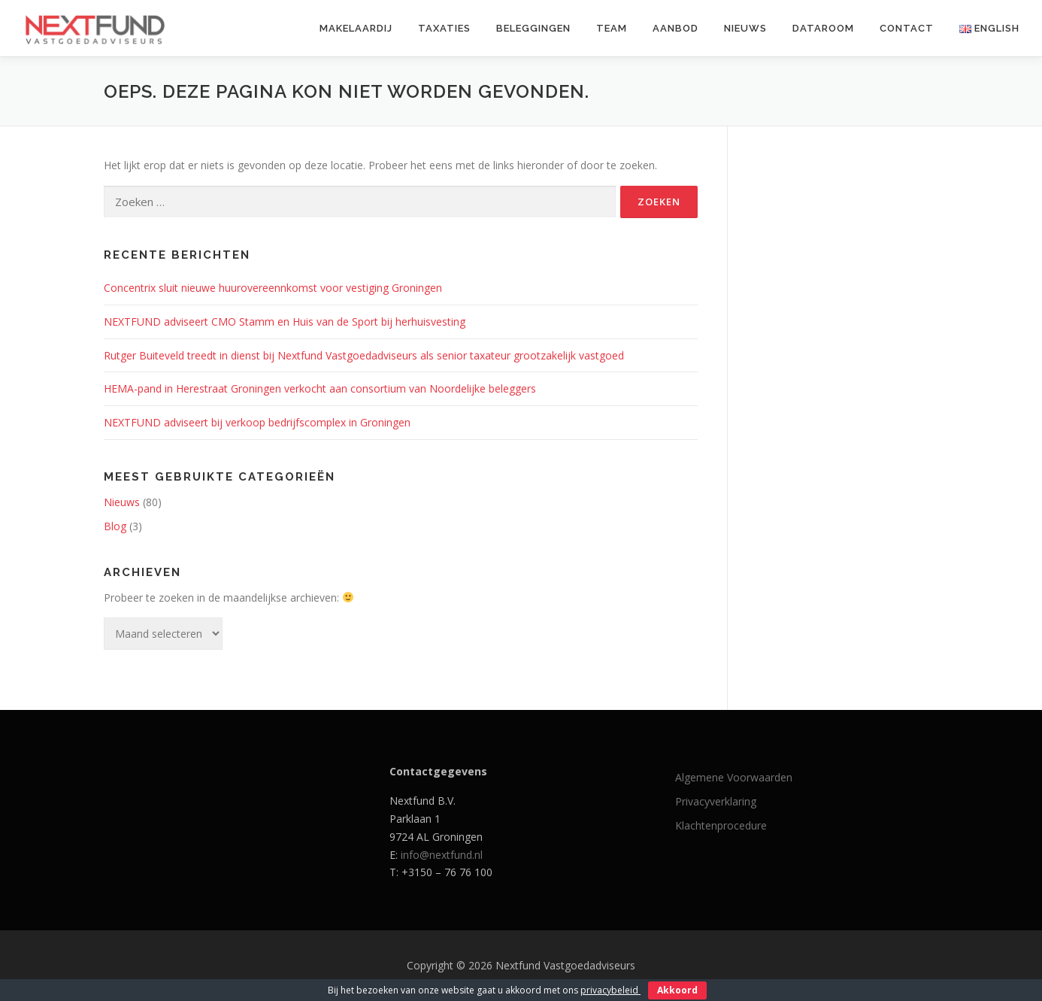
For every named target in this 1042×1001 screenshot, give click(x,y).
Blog (115, 526)
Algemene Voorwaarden (733, 777)
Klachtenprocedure (721, 825)
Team (611, 28)
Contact (907, 28)
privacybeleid (610, 990)
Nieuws (745, 28)
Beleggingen (533, 28)
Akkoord (677, 990)
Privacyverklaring (715, 801)
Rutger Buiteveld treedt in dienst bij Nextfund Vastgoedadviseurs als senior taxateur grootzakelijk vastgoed (364, 355)
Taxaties (444, 28)
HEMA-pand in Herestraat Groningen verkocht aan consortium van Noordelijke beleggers (320, 388)
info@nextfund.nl (442, 855)
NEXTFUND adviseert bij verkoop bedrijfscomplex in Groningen (257, 422)
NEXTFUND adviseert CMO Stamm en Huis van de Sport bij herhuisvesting (284, 321)
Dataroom (823, 28)
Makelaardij (356, 28)
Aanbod (675, 28)
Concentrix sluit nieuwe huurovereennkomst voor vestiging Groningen (273, 288)
